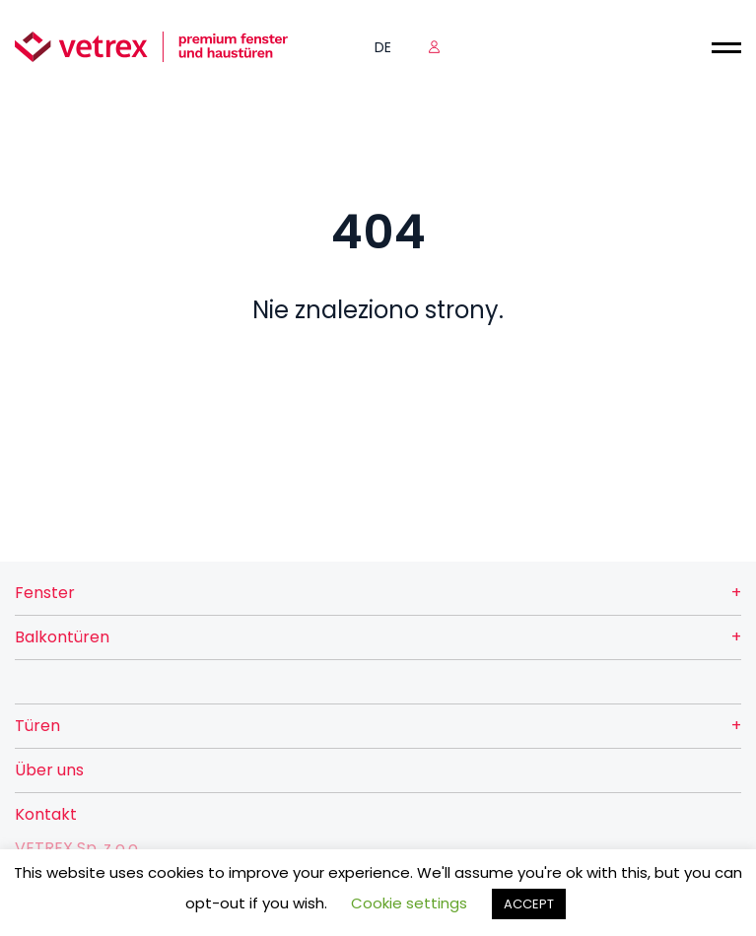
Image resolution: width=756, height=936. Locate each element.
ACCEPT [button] (529, 904)
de (383, 47)
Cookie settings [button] (409, 903)
